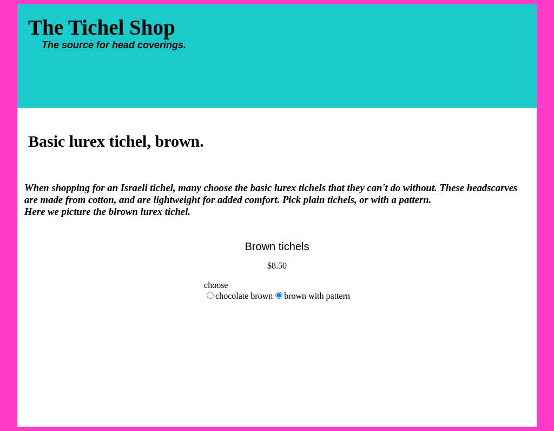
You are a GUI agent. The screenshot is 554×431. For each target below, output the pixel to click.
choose (216, 285)
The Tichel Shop (114, 34)
